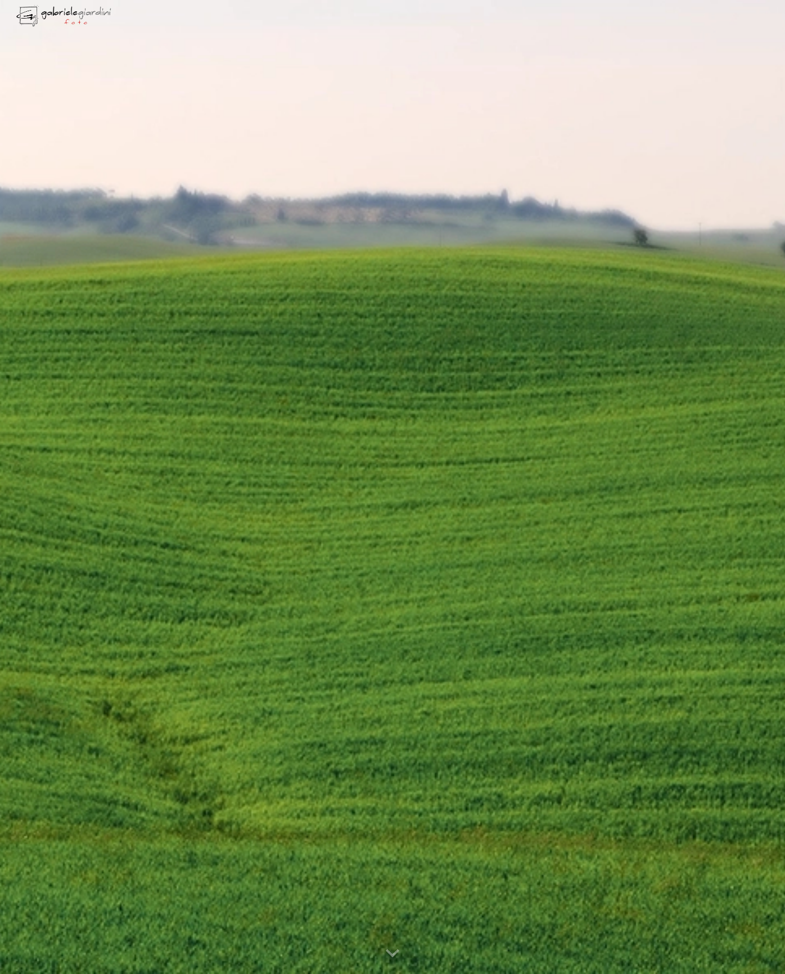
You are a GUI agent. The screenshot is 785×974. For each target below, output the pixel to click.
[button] (392, 953)
